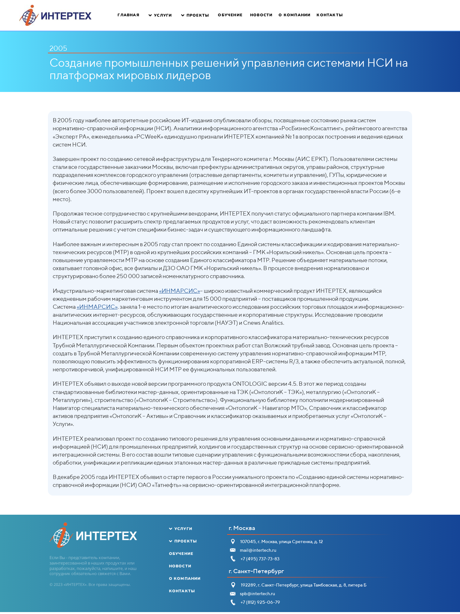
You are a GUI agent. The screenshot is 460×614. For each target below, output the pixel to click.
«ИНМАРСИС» (179, 290)
